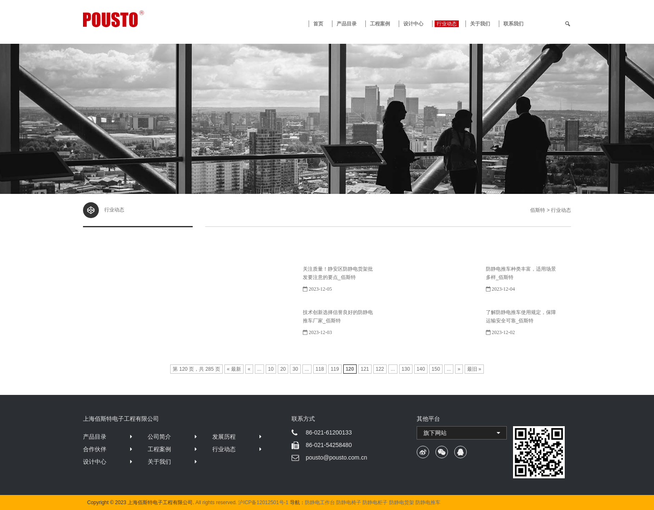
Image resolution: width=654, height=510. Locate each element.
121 (365, 369)
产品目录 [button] (347, 24)
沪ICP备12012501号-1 (263, 502)
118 (320, 369)
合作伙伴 (94, 449)
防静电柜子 (374, 502)
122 (380, 369)
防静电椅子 (348, 502)
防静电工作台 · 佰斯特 (144, 18)
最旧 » (474, 369)
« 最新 (234, 369)
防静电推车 (427, 502)
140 (421, 369)
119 (335, 369)
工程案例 (380, 24)
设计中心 (413, 24)
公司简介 (159, 436)
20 (283, 369)
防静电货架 (401, 502)
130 (406, 369)
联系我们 (513, 24)
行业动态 (447, 24)
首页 (318, 24)
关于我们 (480, 24)
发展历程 (224, 436)
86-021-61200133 (329, 432)
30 (295, 369)
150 (436, 369)
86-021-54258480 (329, 445)
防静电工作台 (320, 502)
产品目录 (94, 436)
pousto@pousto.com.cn (336, 457)
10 (271, 369)
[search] (567, 23)
